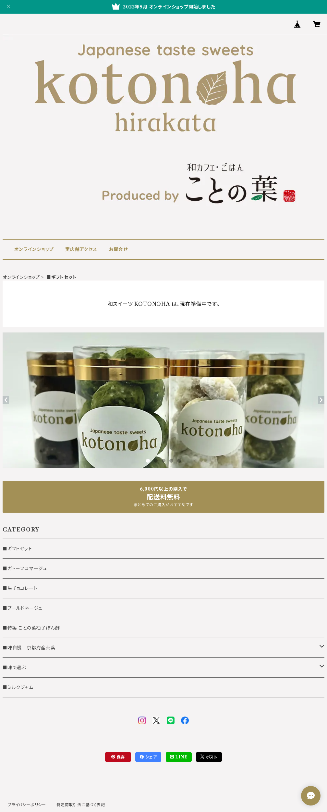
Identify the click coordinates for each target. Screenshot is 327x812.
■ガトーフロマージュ (25, 568)
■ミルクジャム (18, 687)
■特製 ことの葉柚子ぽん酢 (31, 628)
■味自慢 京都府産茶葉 (29, 648)
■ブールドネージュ (22, 608)
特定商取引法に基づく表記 (80, 804)
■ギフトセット (17, 549)
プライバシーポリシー (27, 804)
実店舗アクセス (81, 249)
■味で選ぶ (14, 667)
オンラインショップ (34, 249)
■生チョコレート (20, 588)
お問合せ (118, 249)
